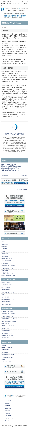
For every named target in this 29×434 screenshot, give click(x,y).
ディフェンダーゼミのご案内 (8, 275)
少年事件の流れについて (8, 335)
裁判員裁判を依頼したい (8, 299)
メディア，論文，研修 (6, 362)
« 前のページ (4, 175)
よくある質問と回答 (6, 261)
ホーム (3, 241)
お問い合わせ (5, 263)
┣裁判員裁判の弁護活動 (8, 354)
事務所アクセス (5, 253)
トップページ (8, 400)
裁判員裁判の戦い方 (7, 333)
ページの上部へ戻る (22, 189)
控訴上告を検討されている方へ (9, 318)
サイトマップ (8, 420)
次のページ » (24, 175)
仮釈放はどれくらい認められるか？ (10, 170)
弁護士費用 (4, 249)
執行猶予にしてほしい (7, 285)
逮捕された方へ (5, 323)
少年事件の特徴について (8, 338)
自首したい (4, 294)
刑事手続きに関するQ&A (8, 268)
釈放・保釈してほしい (7, 304)
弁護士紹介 (5, 246)
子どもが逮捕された (6, 287)
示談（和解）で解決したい (8, 292)
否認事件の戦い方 (6, 328)
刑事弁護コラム (5, 350)
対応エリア (4, 251)
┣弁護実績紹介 (5, 352)
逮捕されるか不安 (6, 302)
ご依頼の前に (5, 244)
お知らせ (4, 345)
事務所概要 (7, 413)
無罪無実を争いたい (7, 289)
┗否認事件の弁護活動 (7, 357)
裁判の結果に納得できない (8, 297)
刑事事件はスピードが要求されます (10, 311)
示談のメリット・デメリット (8, 326)
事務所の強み (5, 256)
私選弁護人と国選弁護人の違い (9, 321)
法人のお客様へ (5, 270)
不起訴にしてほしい (6, 282)
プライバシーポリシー (10, 418)
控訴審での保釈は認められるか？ (10, 169)
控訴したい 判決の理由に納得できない (11, 167)
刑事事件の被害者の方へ (8, 273)
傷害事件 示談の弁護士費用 (8, 165)
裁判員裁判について (7, 330)
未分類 (3, 359)
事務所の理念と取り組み (8, 258)
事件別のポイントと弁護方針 (8, 265)
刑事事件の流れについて (8, 316)
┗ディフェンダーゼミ (7, 347)
